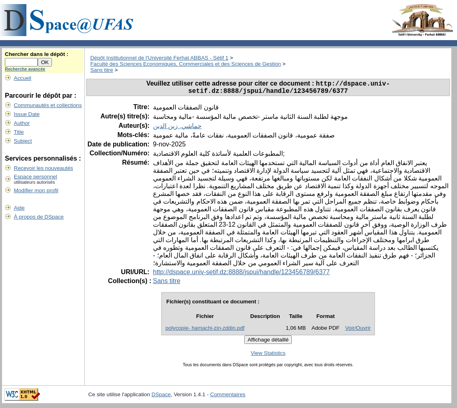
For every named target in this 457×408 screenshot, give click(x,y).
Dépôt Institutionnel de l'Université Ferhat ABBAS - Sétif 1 (159, 58)
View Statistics (268, 356)
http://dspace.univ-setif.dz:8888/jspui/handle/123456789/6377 (241, 274)
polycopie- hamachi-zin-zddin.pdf (205, 331)
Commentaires (228, 397)
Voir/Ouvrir (358, 331)
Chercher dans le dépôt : (36, 54)
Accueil (22, 78)
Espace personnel (35, 177)
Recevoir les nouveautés (43, 168)
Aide (19, 208)
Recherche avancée (25, 69)
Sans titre (101, 70)
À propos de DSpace (39, 217)
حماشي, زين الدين (177, 128)
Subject (23, 141)
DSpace (160, 397)
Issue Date (27, 114)
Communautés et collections (48, 105)
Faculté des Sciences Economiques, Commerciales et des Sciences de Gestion (185, 64)
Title (19, 132)
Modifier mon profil (36, 190)
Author (22, 123)
